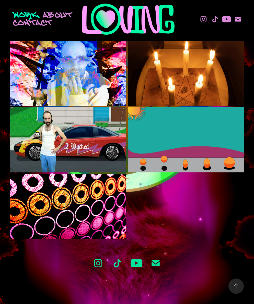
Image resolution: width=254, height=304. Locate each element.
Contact (33, 22)
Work (26, 14)
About (57, 14)
